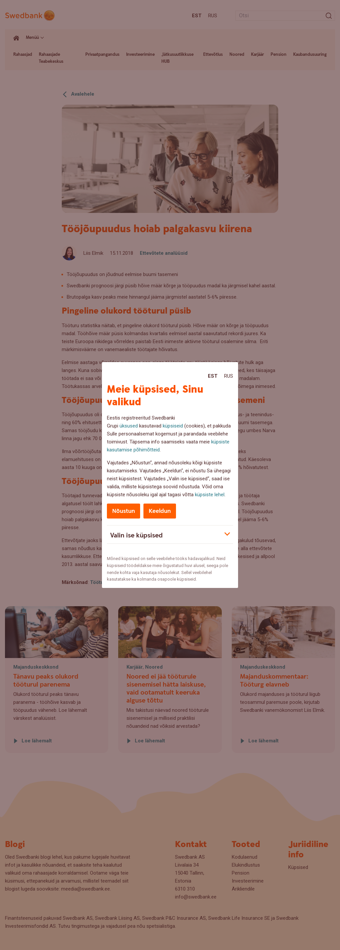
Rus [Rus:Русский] (228, 376)
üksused (129, 426)
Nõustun (123, 511)
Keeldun (160, 511)
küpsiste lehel (209, 495)
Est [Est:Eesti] (212, 376)
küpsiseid (173, 426)
